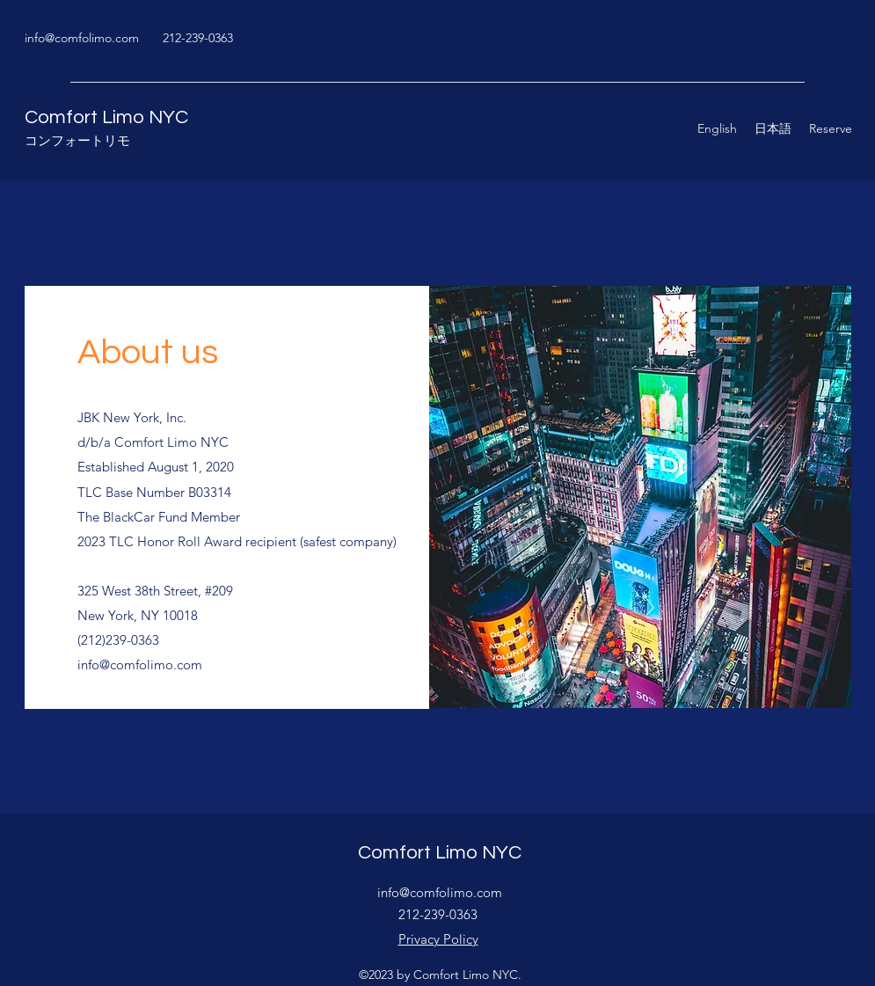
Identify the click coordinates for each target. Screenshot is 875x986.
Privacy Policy (438, 939)
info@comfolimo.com (82, 38)
